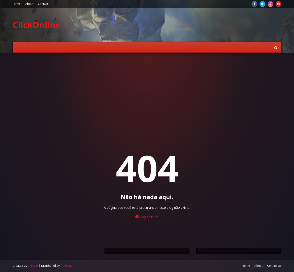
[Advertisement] (147, 92)
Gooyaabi (66, 266)
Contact (43, 4)
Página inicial (147, 216)
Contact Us (274, 266)
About (29, 4)
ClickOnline (36, 24)
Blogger (33, 266)
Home (17, 4)
